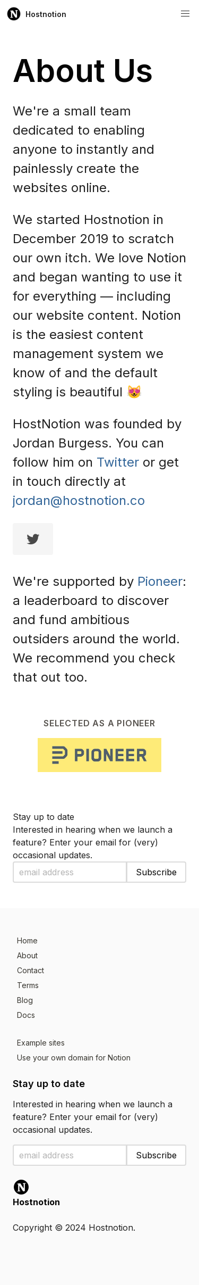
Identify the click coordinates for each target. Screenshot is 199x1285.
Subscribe (156, 872)
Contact (30, 970)
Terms (28, 985)
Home (27, 940)
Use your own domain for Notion (74, 1057)
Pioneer (160, 581)
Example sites (41, 1042)
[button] (185, 14)
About (27, 955)
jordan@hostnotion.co (79, 500)
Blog (25, 1000)
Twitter (118, 462)
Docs (26, 1014)
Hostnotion (36, 13)
